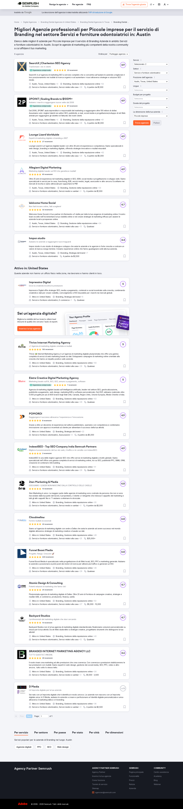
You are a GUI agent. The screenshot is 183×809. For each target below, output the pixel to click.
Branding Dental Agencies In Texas (95, 22)
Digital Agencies (30, 22)
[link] (77, 4)
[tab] (21, 732)
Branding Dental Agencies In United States (58, 22)
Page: (36, 716)
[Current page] (44, 716)
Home (16, 22)
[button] (152, 4)
